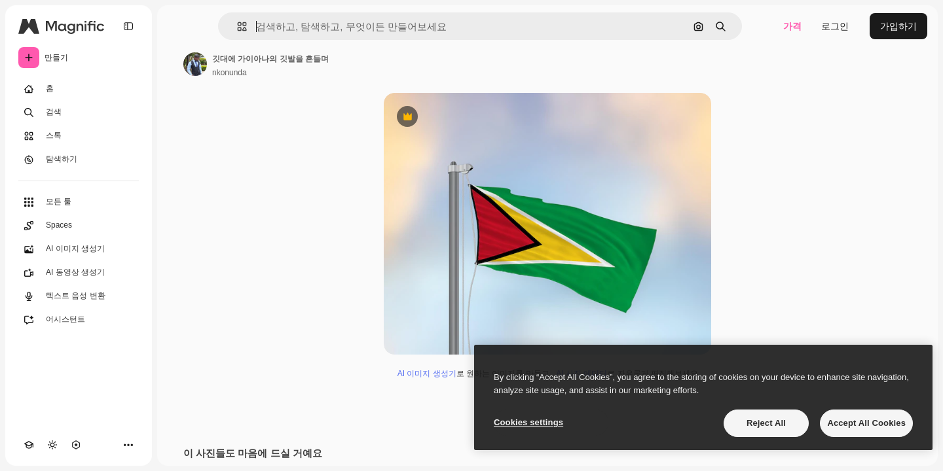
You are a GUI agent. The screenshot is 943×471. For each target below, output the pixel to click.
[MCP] (75, 444)
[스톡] (78, 136)
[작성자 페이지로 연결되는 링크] (195, 64)
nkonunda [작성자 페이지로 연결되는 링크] (229, 72)
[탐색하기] (78, 159)
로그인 (835, 26)
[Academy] (28, 444)
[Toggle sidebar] (128, 26)
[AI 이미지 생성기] (78, 249)
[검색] (78, 112)
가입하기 (898, 26)
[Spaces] (78, 225)
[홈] (78, 88)
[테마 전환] (52, 444)
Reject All (766, 423)
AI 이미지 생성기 (427, 373)
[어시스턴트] (78, 319)
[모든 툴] (78, 202)
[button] (237, 26)
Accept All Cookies (866, 423)
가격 (792, 26)
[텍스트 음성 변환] (78, 296)
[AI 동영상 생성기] (78, 272)
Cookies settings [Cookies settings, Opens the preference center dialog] (528, 422)
